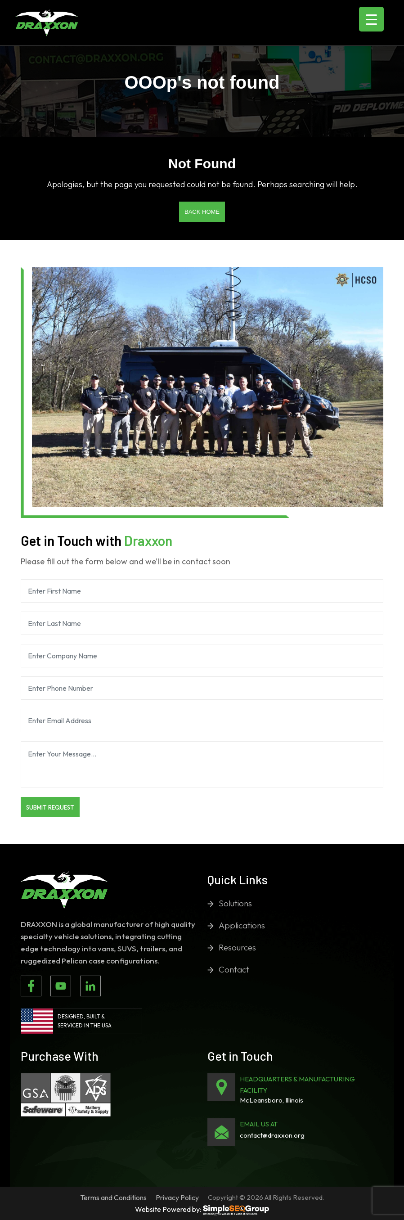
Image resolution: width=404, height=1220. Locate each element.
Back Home (202, 211)
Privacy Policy (177, 1197)
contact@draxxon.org (272, 1135)
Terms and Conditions (113, 1197)
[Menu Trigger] (371, 19)
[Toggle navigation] (99, 23)
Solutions (235, 903)
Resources (237, 947)
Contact (234, 969)
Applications (242, 925)
